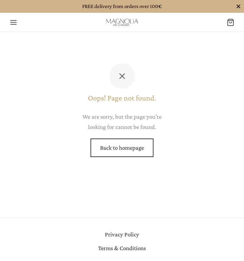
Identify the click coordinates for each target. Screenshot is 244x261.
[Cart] (230, 22)
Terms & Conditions (122, 248)
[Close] (238, 6)
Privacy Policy (122, 234)
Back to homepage (122, 147)
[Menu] (13, 22)
